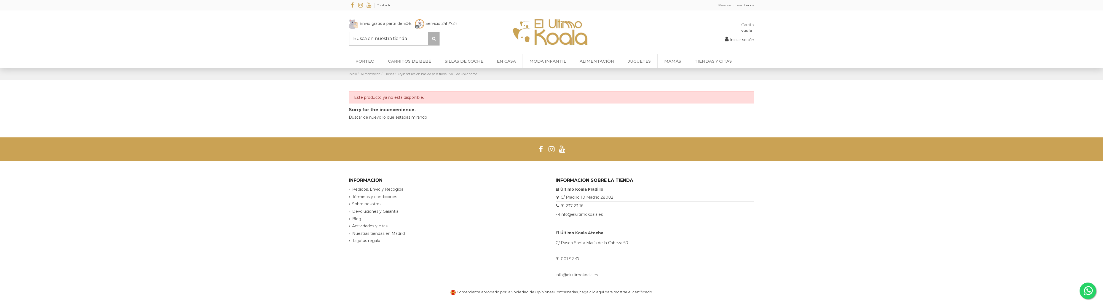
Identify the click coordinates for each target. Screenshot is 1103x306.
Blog (356, 218)
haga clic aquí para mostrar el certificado (615, 292)
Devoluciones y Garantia (375, 211)
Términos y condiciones (374, 196)
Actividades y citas (369, 225)
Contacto (383, 5)
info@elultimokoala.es (582, 214)
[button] (713, 61)
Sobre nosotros (366, 203)
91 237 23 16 (572, 205)
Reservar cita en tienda (736, 5)
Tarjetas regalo (366, 240)
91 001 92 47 (568, 258)
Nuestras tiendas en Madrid (378, 233)
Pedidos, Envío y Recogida (377, 189)
